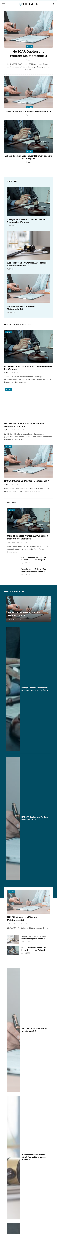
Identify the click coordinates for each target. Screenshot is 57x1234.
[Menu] (3, 4)
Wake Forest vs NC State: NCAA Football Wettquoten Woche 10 (34, 1157)
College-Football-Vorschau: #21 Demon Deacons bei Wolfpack (35, 689)
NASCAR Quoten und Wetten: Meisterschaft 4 (28, 111)
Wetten (29, 107)
